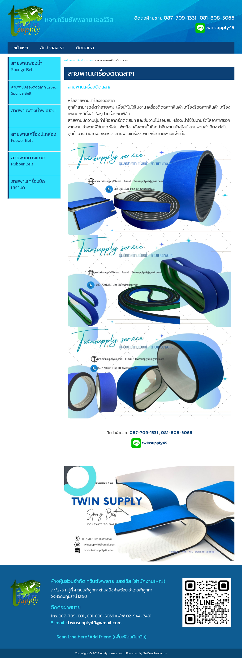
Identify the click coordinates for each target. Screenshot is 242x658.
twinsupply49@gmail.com (94, 622)
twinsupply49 (219, 27)
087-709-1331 (180, 18)
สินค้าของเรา (52, 47)
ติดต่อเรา (85, 47)
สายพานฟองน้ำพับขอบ (33, 110)
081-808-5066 (217, 18)
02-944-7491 (138, 616)
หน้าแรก (20, 47)
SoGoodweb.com (155, 653)
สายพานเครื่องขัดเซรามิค (28, 184)
